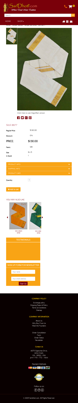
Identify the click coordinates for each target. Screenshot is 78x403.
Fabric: (8, 147)
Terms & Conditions (39, 308)
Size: (7, 153)
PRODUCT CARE (14, 173)
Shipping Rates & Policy (39, 305)
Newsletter (39, 340)
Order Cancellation (39, 333)
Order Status (39, 338)
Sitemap (39, 310)
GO (73, 15)
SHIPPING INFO (14, 169)
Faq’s (39, 335)
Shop (21, 21)
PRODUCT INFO (14, 164)
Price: (10, 141)
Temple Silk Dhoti (30, 25)
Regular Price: (10, 131)
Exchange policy (39, 303)
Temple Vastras (17, 25)
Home (8, 21)
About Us (39, 321)
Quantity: (9, 180)
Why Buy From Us (39, 323)
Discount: (9, 136)
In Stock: (9, 156)
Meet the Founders (39, 326)
